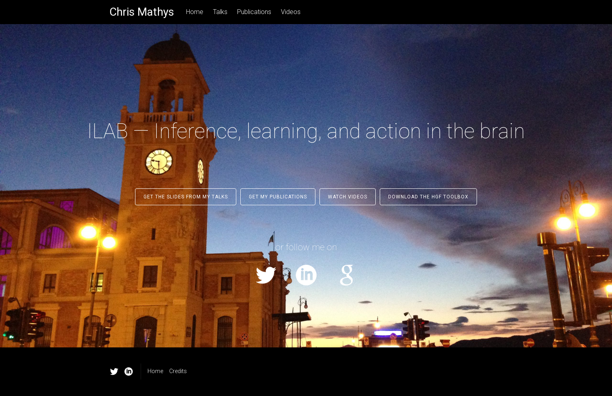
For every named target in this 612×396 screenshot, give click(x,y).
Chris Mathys (141, 11)
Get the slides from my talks (185, 197)
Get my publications (278, 197)
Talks (220, 12)
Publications (254, 12)
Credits (178, 371)
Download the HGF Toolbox (428, 197)
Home (194, 12)
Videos (291, 12)
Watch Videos (347, 197)
